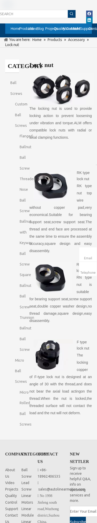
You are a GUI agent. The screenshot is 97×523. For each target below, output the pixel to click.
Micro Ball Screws (21, 371)
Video (9, 483)
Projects (11, 489)
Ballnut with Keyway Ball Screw (26, 242)
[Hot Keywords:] (72, 14)
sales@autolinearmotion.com (61, 489)
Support (11, 509)
